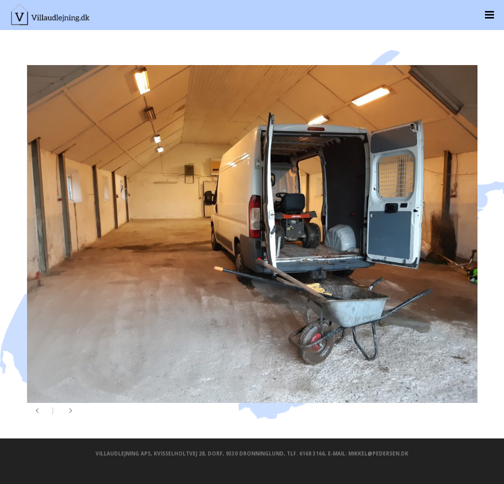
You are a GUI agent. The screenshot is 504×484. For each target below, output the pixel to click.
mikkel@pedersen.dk (378, 453)
